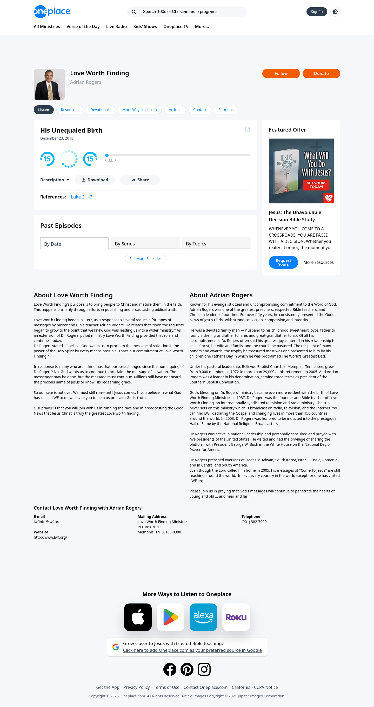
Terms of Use (166, 687)
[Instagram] (204, 669)
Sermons (225, 109)
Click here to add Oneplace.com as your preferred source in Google (192, 650)
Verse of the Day (83, 26)
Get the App (107, 687)
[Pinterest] (187, 669)
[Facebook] (169, 669)
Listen (43, 109)
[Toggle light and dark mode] (335, 12)
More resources (318, 262)
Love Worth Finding (99, 72)
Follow (281, 73)
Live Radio (116, 26)
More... (202, 26)
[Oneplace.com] (52, 11)
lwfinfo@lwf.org (47, 521)
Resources (69, 109)
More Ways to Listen (139, 109)
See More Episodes (145, 258)
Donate (321, 73)
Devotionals (100, 109)
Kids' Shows (145, 26)
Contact (199, 109)
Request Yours (283, 262)
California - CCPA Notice (255, 687)
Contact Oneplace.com (206, 687)
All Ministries (47, 26)
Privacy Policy (137, 687)
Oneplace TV (176, 26)
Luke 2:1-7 (81, 197)
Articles (175, 109)
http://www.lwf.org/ (50, 537)
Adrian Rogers (85, 82)
